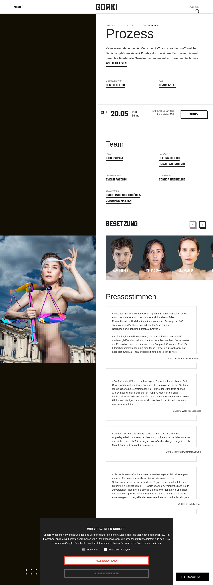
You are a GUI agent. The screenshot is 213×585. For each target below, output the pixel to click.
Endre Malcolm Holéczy (123, 195)
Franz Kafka (167, 85)
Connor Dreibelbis (172, 179)
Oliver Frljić (115, 85)
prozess (129, 25)
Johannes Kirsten (118, 201)
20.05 (119, 113)
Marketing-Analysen (120, 550)
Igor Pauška (114, 158)
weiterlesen (116, 63)
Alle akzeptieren (106, 561)
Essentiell (92, 550)
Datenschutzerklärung (149, 544)
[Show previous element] (193, 224)
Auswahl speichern (106, 574)
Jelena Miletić (169, 158)
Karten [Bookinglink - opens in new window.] (194, 114)
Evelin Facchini (116, 179)
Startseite (111, 25)
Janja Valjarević (172, 164)
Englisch (194, 7)
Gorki (106, 7)
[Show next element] (202, 224)
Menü (20, 6)
